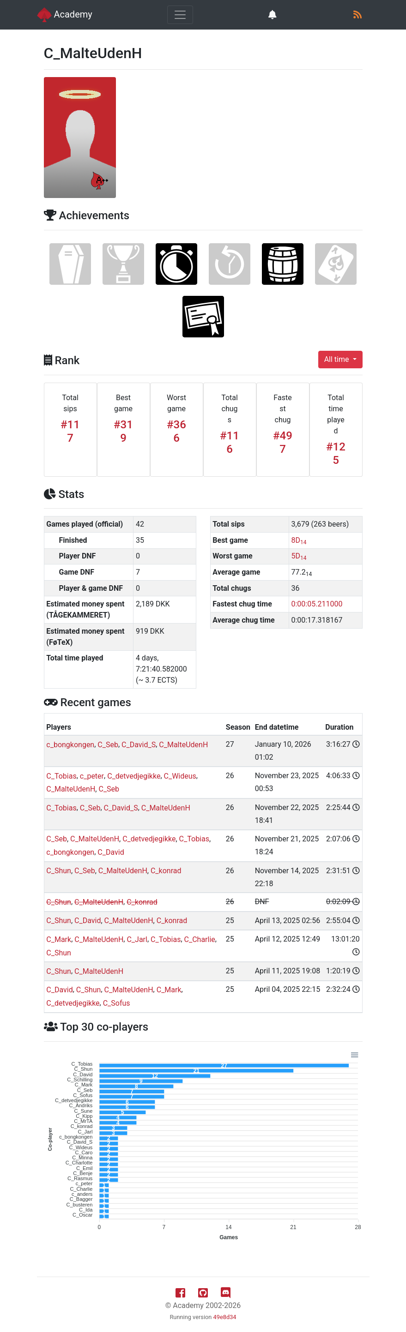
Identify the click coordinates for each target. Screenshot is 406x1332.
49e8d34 (224, 1317)
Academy (64, 14)
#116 (229, 442)
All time (337, 359)
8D (299, 540)
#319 (123, 431)
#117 (70, 431)
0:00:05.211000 (317, 604)
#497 (282, 442)
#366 (176, 431)
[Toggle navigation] (180, 15)
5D (299, 556)
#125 (335, 453)
